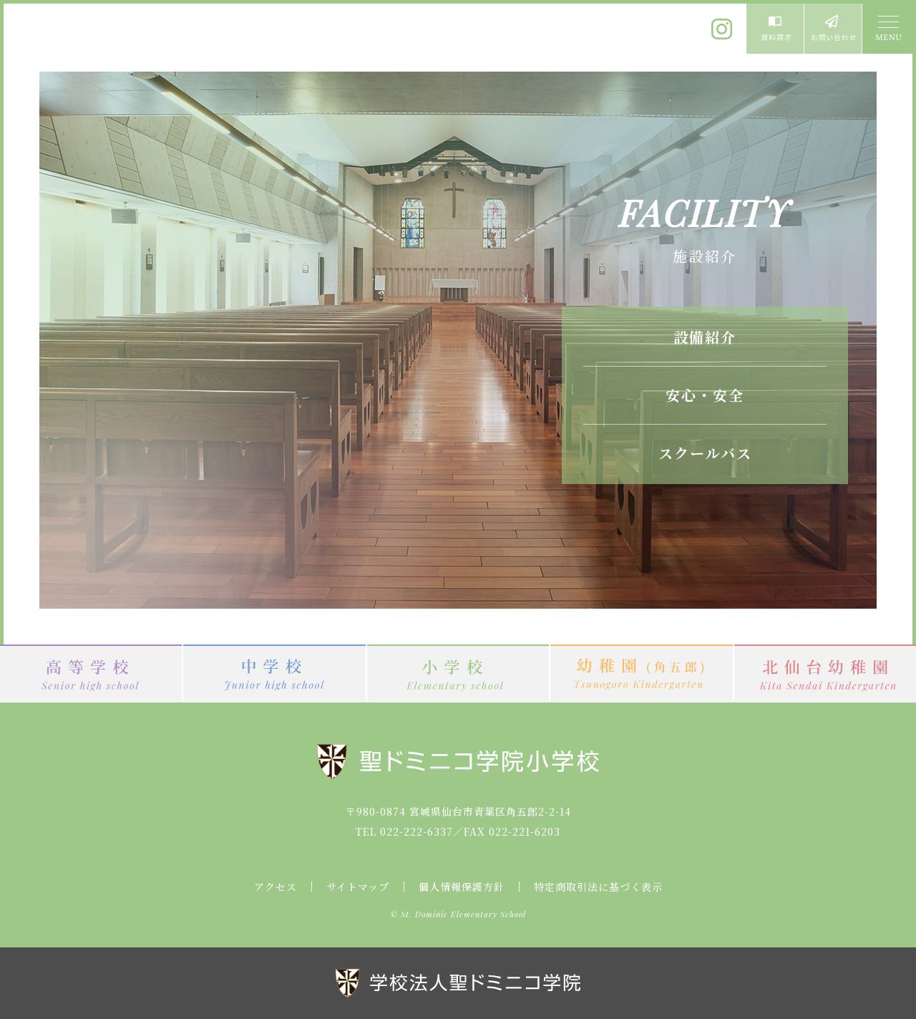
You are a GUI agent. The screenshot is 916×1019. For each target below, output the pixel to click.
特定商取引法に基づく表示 (598, 887)
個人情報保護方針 (462, 887)
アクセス (275, 887)
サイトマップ (357, 887)
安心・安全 (705, 395)
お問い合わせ (833, 29)
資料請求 (775, 29)
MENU (887, 29)
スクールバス (705, 453)
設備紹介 (704, 337)
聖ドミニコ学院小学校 (136, 38)
